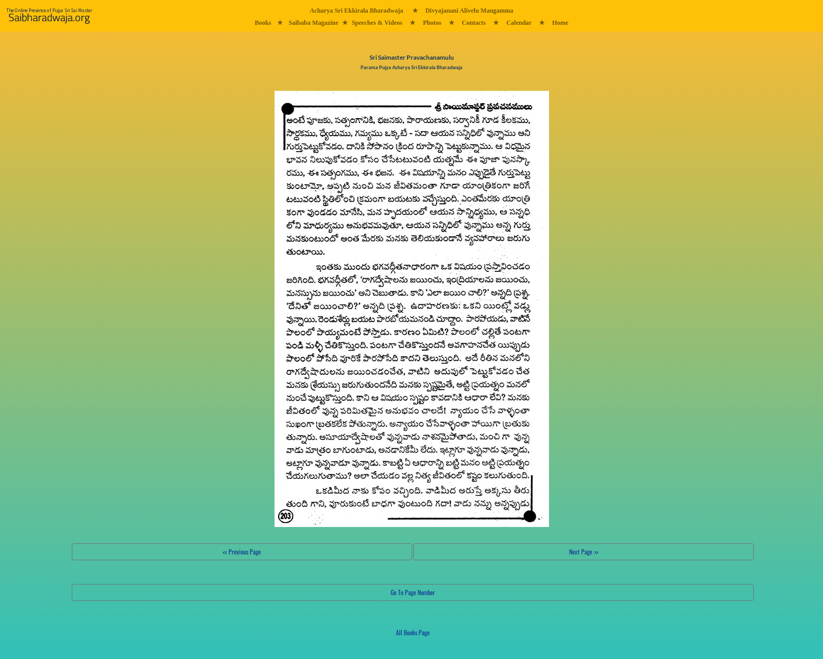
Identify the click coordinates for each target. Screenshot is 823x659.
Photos (432, 22)
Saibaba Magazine (313, 22)
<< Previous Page (242, 551)
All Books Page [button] (413, 632)
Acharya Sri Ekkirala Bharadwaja (356, 10)
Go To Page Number (413, 592)
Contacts (474, 22)
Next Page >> (583, 551)
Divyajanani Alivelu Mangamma (469, 10)
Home (560, 22)
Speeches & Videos (377, 22)
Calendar (519, 22)
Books (262, 22)
